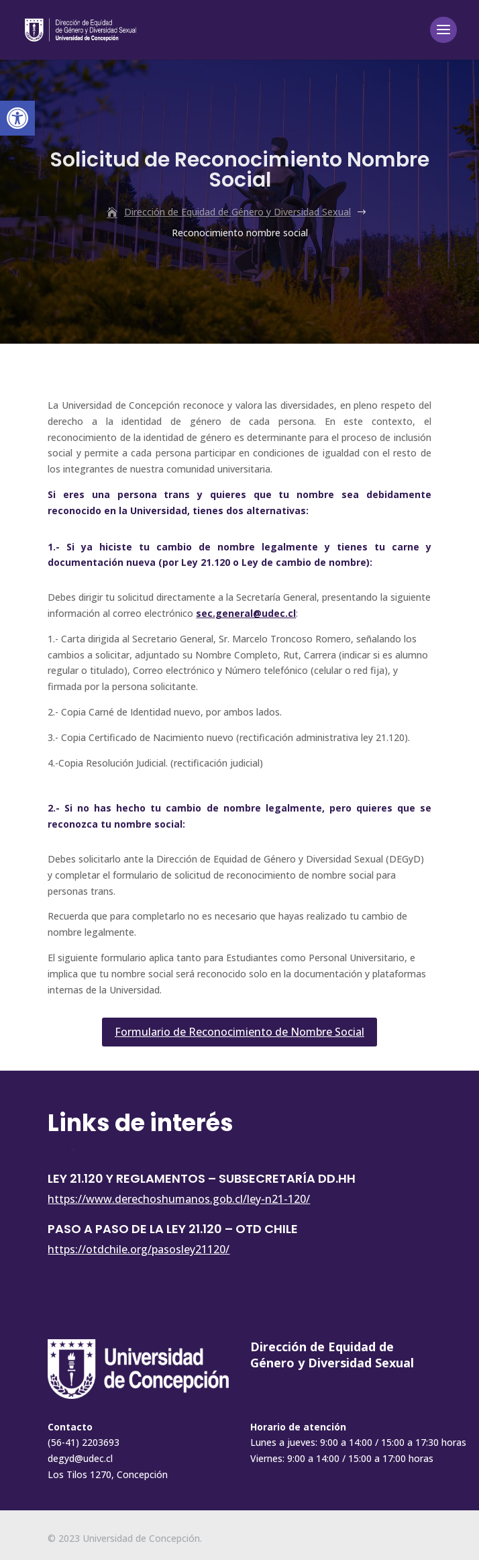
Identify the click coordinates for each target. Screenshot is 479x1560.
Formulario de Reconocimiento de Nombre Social (239, 1031)
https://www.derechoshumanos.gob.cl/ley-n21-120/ (179, 1198)
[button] (17, 118)
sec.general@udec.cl (246, 613)
